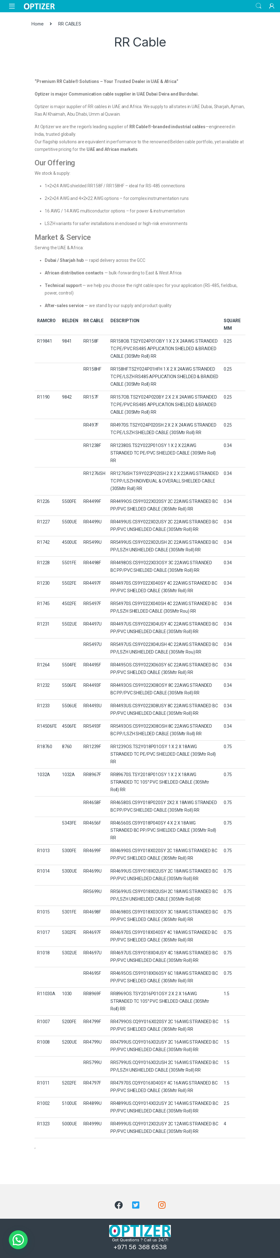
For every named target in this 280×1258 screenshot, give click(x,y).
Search (258, 6)
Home (37, 23)
